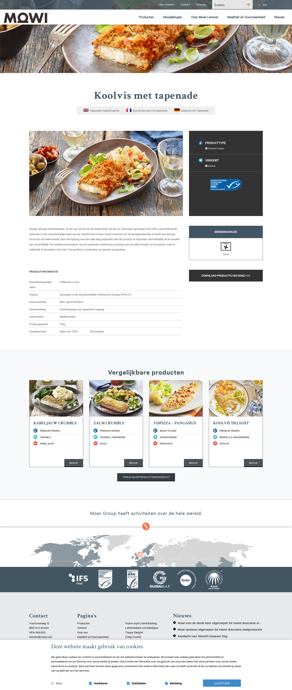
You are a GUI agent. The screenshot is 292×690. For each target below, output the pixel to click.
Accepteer (222, 683)
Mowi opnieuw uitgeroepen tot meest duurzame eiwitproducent (217, 629)
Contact (82, 627)
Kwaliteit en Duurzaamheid (93, 636)
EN (265, 4)
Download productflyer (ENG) (225, 275)
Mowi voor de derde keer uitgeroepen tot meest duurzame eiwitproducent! (218, 623)
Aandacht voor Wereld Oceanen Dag (200, 636)
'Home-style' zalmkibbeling (141, 623)
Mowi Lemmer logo (25, 17)
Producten (83, 623)
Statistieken (139, 683)
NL (259, 4)
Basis (59, 683)
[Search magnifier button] (248, 4)
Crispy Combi (133, 636)
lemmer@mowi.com (40, 636)
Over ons (82, 632)
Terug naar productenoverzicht (146, 477)
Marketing (176, 683)
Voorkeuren (100, 683)
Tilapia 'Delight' (134, 632)
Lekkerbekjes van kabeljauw (141, 627)
